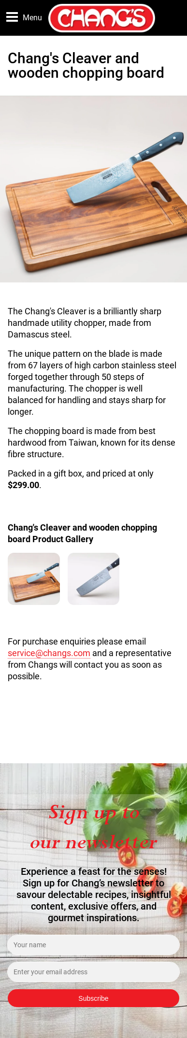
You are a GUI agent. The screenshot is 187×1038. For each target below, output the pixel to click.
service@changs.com (49, 653)
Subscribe (93, 998)
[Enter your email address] (93, 972)
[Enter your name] (93, 944)
